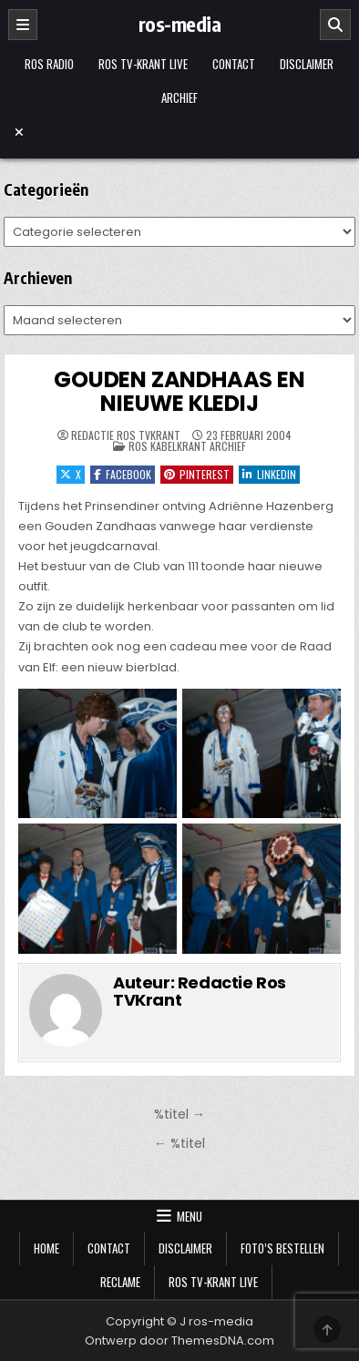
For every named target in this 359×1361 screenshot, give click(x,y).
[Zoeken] (335, 24)
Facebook (122, 474)
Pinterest (197, 474)
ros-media (179, 23)
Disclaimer (306, 64)
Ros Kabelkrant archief (187, 446)
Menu (189, 1216)
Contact (233, 64)
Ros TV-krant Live (143, 64)
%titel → (179, 1114)
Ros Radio (49, 64)
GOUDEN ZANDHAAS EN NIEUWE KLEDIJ (179, 391)
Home (46, 1248)
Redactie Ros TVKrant (125, 435)
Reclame (120, 1282)
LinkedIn (269, 474)
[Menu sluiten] (179, 132)
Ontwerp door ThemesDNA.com (179, 1340)
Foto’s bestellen (282, 1248)
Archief (179, 97)
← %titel (179, 1143)
